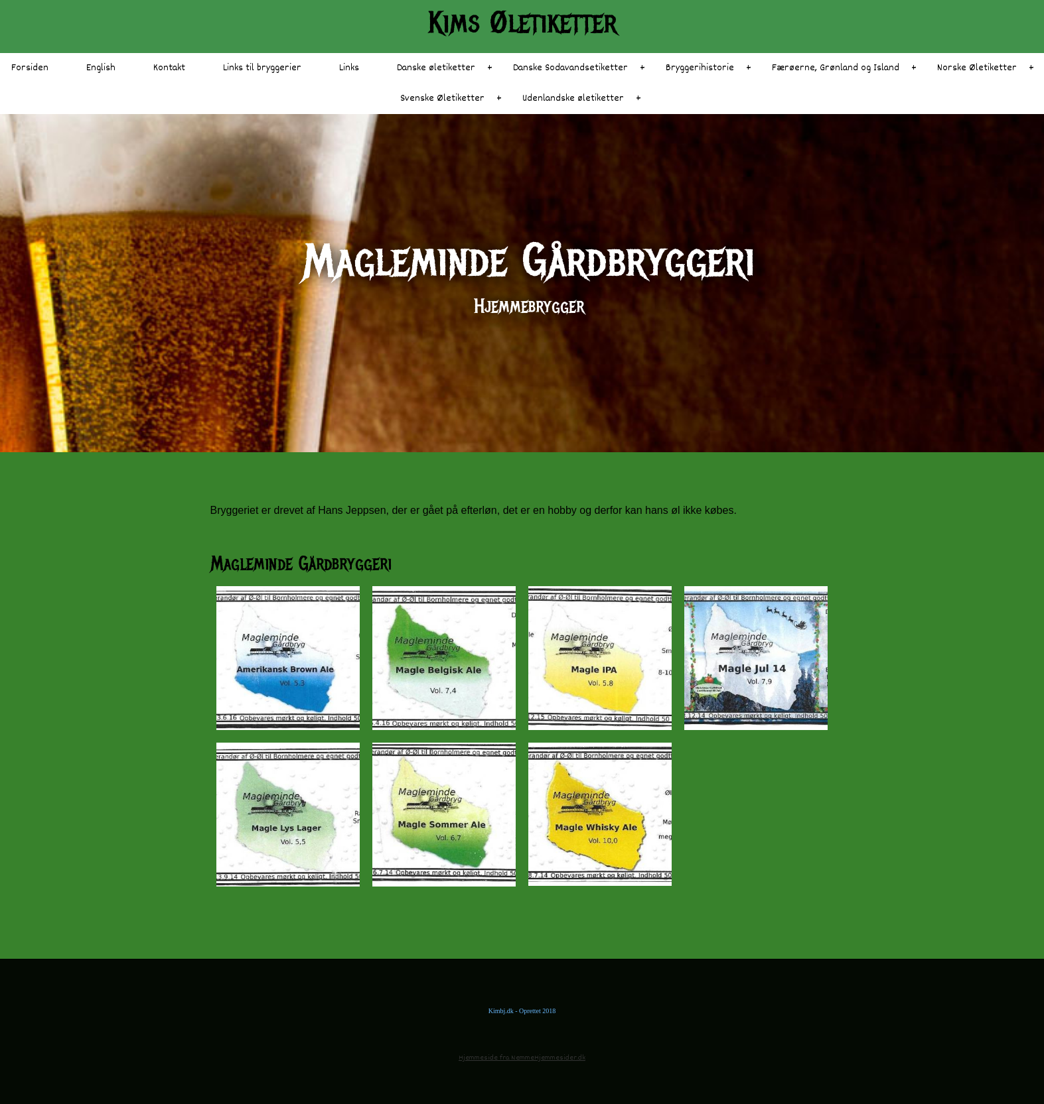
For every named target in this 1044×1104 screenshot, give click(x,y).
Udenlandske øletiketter (573, 98)
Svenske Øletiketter (442, 98)
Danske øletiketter (436, 68)
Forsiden (29, 68)
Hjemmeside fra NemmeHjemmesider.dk (522, 1058)
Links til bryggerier (262, 68)
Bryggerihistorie (700, 68)
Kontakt (169, 68)
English (100, 68)
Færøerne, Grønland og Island (835, 68)
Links (349, 68)
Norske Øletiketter (977, 68)
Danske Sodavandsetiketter (570, 68)
